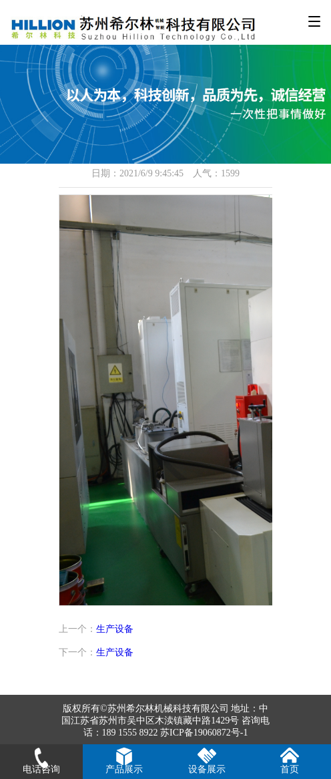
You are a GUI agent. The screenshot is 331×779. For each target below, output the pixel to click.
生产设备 (114, 629)
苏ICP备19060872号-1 (204, 733)
